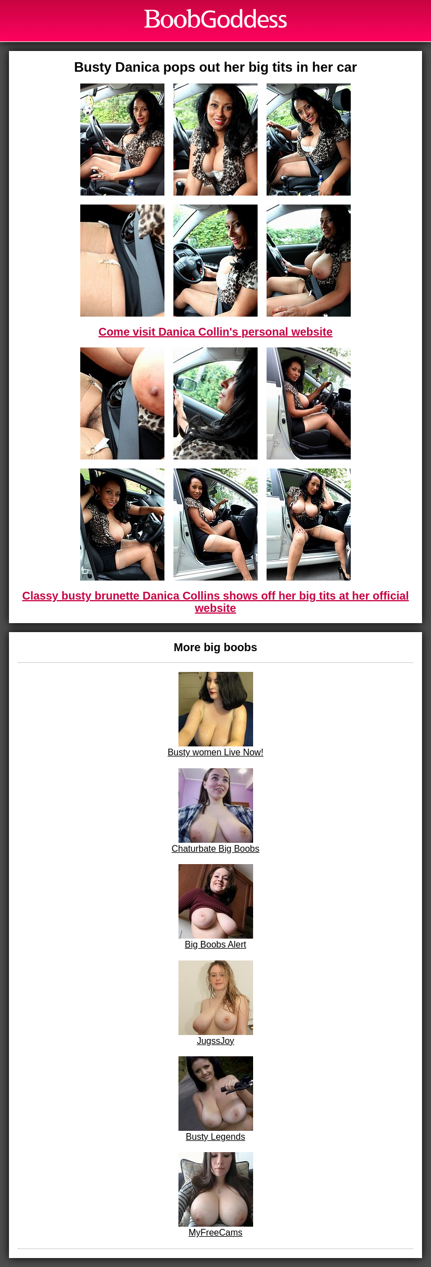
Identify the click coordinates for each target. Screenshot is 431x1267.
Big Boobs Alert (215, 906)
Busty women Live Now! (216, 714)
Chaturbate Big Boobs (216, 810)
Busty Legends (215, 1098)
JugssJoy (215, 1003)
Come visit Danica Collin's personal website (215, 332)
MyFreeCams (215, 1194)
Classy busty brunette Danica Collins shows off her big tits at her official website (215, 602)
